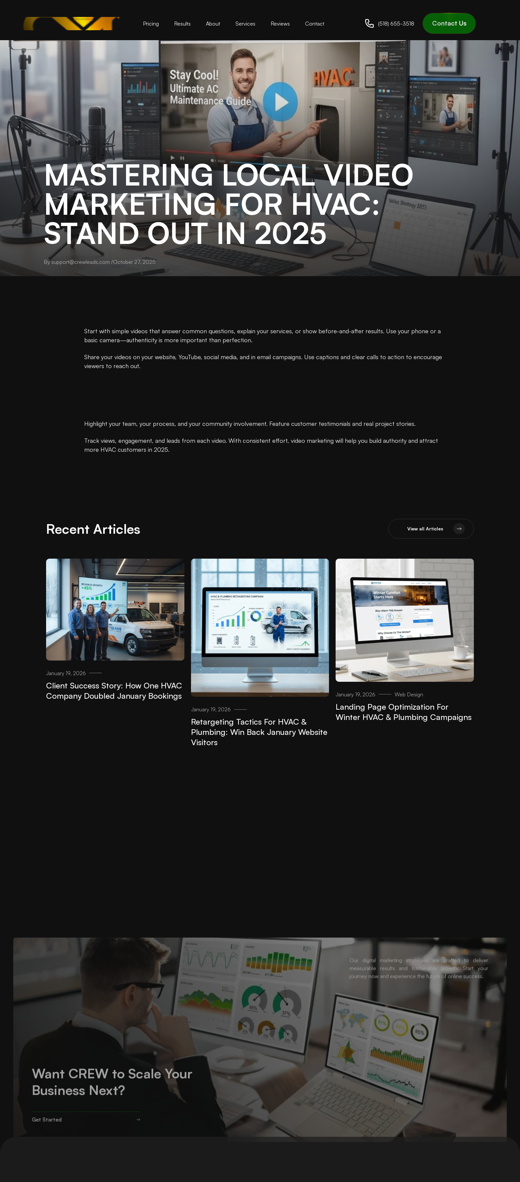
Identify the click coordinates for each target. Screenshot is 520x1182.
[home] (74, 23)
